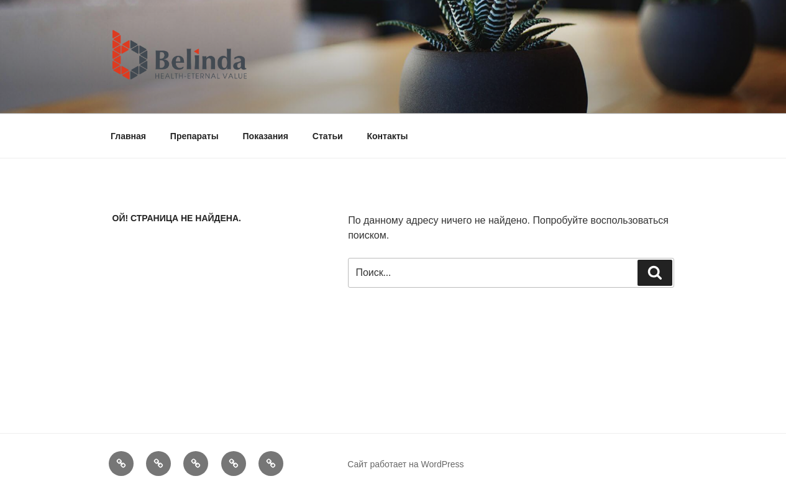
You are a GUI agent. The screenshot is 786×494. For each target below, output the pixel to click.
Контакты (387, 136)
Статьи (328, 136)
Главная (128, 136)
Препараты (194, 136)
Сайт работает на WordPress (405, 464)
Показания (265, 136)
